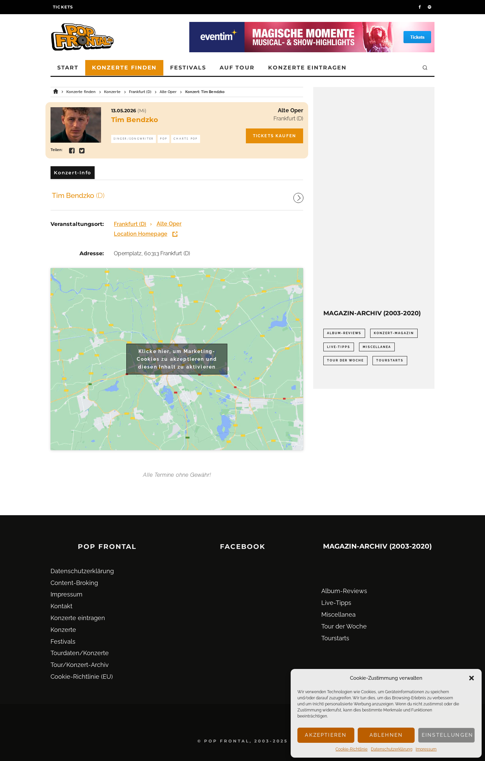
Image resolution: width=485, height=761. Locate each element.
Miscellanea (338, 614)
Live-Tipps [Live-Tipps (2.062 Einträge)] (338, 347)
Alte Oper (290, 110)
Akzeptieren (326, 735)
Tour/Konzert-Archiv (80, 664)
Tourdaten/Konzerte (80, 652)
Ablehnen (386, 735)
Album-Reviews (344, 590)
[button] (471, 678)
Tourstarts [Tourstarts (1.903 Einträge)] (389, 360)
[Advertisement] (373, 198)
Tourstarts (335, 638)
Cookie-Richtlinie (351, 749)
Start (67, 67)
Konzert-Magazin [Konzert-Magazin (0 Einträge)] (394, 333)
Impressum (426, 749)
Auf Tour (237, 67)
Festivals (188, 67)
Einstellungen (447, 735)
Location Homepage (140, 234)
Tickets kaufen (274, 136)
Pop (163, 139)
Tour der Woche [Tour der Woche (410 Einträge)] (345, 360)
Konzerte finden (124, 67)
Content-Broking (74, 582)
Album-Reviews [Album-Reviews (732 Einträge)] (344, 333)
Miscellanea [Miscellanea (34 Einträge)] (377, 347)
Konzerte (63, 629)
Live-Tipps (336, 602)
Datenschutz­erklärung (391, 749)
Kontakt (61, 606)
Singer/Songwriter (134, 139)
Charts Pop (185, 139)
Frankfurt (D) (288, 118)
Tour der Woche (344, 626)
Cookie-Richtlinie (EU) (82, 676)
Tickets (63, 6)
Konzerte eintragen (307, 67)
